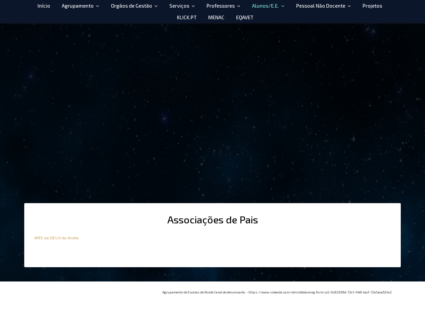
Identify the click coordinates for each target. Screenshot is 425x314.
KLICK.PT (187, 17)
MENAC (216, 17)
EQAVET (244, 17)
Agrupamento (78, 6)
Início (44, 6)
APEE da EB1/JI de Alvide (56, 237)
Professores (221, 6)
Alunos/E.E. (265, 6)
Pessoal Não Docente (320, 6)
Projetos (372, 6)
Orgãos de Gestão (131, 6)
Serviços (179, 6)
